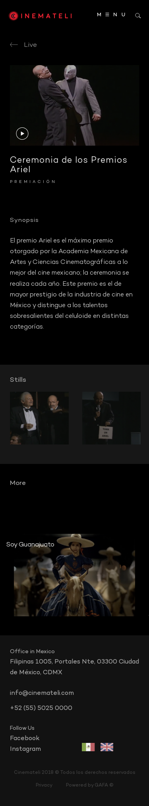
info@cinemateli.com (42, 693)
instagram (25, 749)
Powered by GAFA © (90, 785)
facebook (25, 738)
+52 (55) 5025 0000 (41, 708)
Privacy (44, 785)
